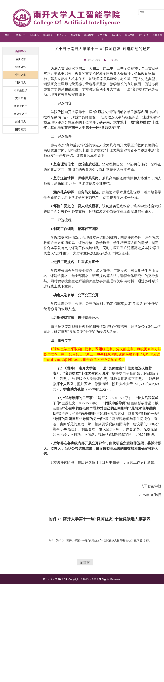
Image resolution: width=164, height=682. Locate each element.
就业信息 (20, 121)
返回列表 (85, 562)
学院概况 (20, 35)
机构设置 (157, 35)
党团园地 (20, 98)
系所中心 (116, 35)
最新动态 (20, 59)
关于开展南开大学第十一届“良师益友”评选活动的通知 (103, 48)
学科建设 (47, 35)
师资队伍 (61, 35)
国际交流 (129, 35)
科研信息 (20, 82)
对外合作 (143, 35)
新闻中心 (34, 35)
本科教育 (88, 35)
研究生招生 (20, 106)
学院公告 (20, 67)
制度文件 (75, 35)
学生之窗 (20, 75)
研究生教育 (102, 37)
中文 (151, 6)
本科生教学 (20, 90)
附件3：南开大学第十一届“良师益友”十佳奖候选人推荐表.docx (94, 540)
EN (158, 6)
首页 (6, 35)
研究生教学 (20, 114)
